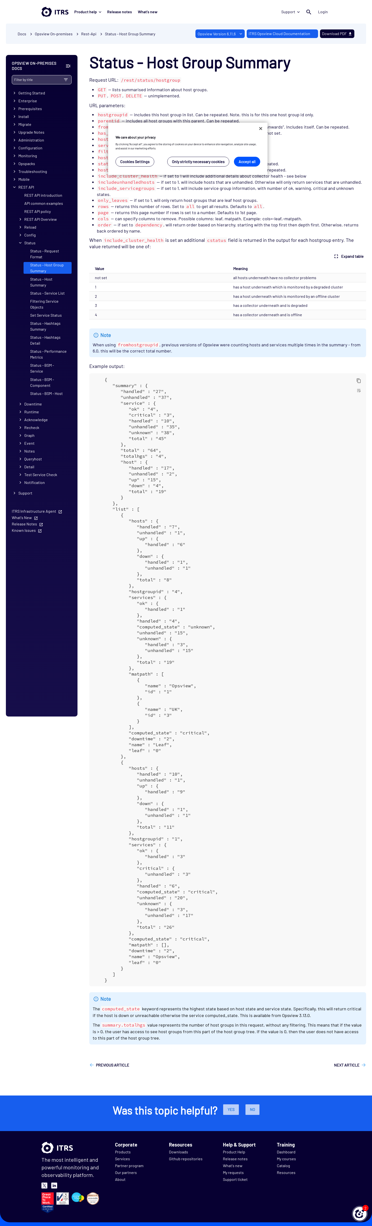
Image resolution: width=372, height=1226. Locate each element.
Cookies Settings (135, 161)
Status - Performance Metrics (48, 354)
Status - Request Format (44, 253)
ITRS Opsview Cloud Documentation (279, 33)
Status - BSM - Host (46, 393)
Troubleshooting (32, 171)
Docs (22, 33)
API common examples (43, 203)
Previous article (112, 1065)
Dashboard (286, 1151)
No (252, 1109)
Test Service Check (40, 474)
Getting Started (31, 93)
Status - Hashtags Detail (45, 340)
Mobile (24, 179)
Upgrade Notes (31, 132)
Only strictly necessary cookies (198, 161)
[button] (359, 1213)
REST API (26, 187)
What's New (22, 517)
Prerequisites (30, 108)
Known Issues (24, 530)
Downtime (33, 404)
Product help (87, 11)
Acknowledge (36, 419)
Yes (231, 1109)
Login (323, 11)
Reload (30, 227)
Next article (346, 1065)
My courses (286, 1158)
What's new (147, 11)
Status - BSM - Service (42, 368)
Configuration (30, 147)
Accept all (247, 161)
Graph (29, 435)
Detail (29, 466)
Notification (34, 482)
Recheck (31, 427)
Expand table (348, 256)
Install (23, 116)
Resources (286, 1172)
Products (123, 1151)
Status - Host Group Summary (130, 33)
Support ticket (235, 1179)
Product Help (234, 1151)
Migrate (24, 124)
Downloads (178, 1151)
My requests (233, 1172)
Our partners (126, 1172)
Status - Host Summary (41, 282)
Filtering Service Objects (44, 304)
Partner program (129, 1165)
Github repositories (186, 1158)
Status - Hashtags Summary (45, 326)
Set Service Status (46, 315)
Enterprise (27, 100)
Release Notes (24, 524)
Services (122, 1158)
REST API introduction (43, 195)
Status (30, 242)
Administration (31, 140)
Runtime (31, 411)
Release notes (119, 11)
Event (29, 443)
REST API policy (37, 211)
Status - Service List (47, 293)
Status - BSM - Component (42, 382)
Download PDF (337, 33)
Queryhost (33, 458)
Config (30, 235)
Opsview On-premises (54, 33)
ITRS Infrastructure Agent (34, 511)
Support (290, 11)
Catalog (283, 1165)
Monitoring (27, 155)
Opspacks (26, 163)
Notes (29, 451)
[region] (188, 149)
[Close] (260, 128)
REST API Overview (40, 219)
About (120, 1179)
